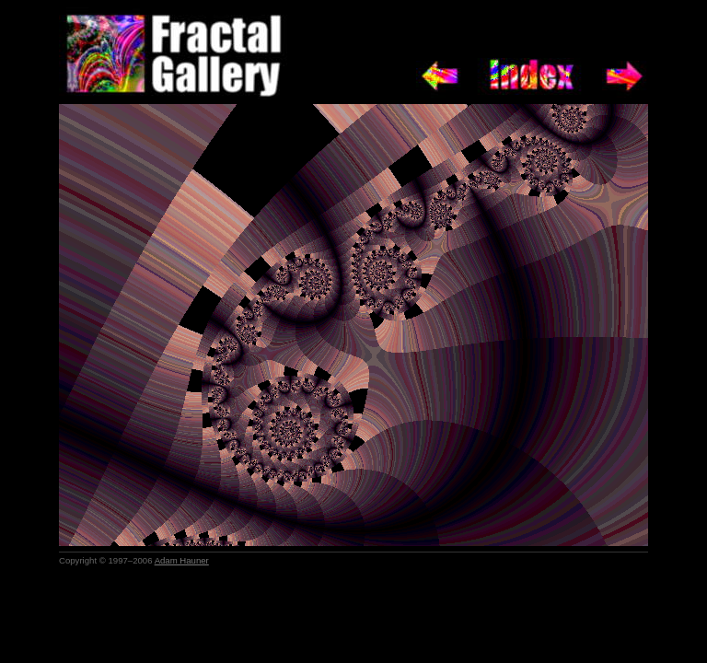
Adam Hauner (182, 560)
